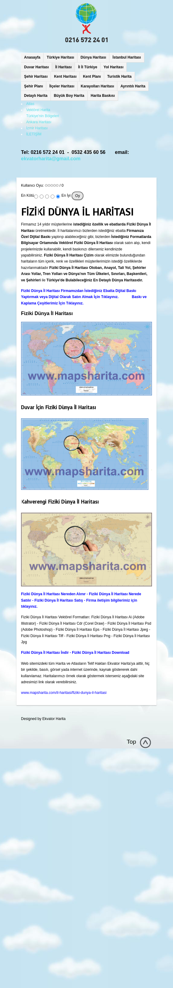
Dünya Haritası (93, 57)
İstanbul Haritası (126, 57)
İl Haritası (63, 67)
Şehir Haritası (36, 76)
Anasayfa (32, 57)
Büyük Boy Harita (69, 95)
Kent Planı (92, 76)
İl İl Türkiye (87, 67)
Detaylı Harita (36, 95)
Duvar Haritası (36, 67)
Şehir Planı (33, 86)
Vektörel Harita (38, 110)
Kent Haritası (65, 76)
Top (131, 741)
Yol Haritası (113, 67)
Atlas (30, 104)
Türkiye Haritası (60, 57)
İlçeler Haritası (61, 86)
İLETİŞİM (33, 134)
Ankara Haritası (38, 122)
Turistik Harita (119, 76)
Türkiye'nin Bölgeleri (42, 116)
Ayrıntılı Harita (132, 86)
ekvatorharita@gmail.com (50, 158)
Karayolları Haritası (97, 86)
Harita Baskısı (103, 95)
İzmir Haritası (37, 128)
